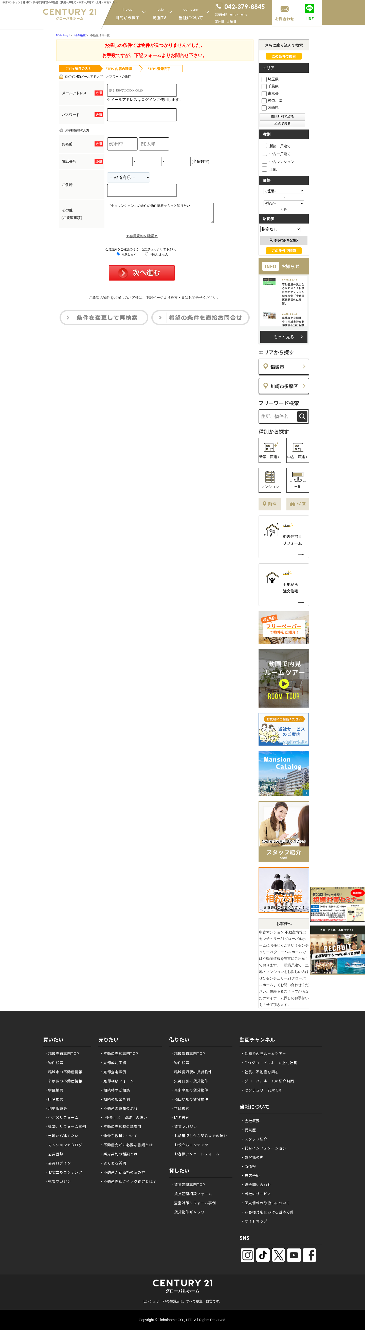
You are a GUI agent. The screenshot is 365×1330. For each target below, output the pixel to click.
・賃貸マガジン (183, 1126)
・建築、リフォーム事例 (65, 1126)
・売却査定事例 (113, 1071)
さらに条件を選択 (284, 240)
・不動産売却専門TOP (119, 1053)
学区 (301, 504)
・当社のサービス (256, 1193)
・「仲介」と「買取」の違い (123, 1117)
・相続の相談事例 (115, 1099)
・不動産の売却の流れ (119, 1108)
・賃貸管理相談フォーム (191, 1193)
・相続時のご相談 (115, 1090)
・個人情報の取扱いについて (265, 1202)
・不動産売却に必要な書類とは (126, 1144)
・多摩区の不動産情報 (63, 1080)
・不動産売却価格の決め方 (122, 1172)
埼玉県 (270, 79)
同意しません (156, 258)
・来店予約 (250, 1175)
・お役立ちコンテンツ (63, 1172)
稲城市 (277, 366)
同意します (127, 258)
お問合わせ (284, 18)
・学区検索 (53, 1090)
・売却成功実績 (113, 1062)
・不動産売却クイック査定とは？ (128, 1181)
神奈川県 (272, 100)
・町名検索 (53, 1099)
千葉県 (270, 86)
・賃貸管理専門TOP (187, 1184)
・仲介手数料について (119, 1135)
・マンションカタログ (63, 1144)
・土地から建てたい (61, 1135)
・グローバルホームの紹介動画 (267, 1080)
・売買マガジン (57, 1181)
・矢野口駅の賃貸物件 (189, 1080)
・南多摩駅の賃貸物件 (189, 1090)
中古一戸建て (276, 153)
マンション (270, 486)
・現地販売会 (55, 1108)
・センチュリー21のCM (261, 1090)
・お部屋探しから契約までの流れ (198, 1135)
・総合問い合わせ (256, 1184)
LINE (309, 18)
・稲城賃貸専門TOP (187, 1053)
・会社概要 (250, 1120)
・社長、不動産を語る (260, 1071)
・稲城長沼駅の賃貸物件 (191, 1071)
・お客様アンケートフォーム (195, 1153)
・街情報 (248, 1166)
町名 (272, 504)
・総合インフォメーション (263, 1148)
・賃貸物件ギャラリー (189, 1211)
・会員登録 (53, 1153)
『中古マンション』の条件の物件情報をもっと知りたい (166, 215)
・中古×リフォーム (61, 1117)
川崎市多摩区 (284, 386)
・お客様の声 (252, 1157)
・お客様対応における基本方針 (267, 1211)
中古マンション (278, 161)
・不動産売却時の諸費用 (120, 1126)
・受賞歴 (248, 1129)
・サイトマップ (254, 1221)
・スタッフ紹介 (254, 1138)
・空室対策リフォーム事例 (193, 1202)
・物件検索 (53, 1062)
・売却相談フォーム (117, 1080)
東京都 (270, 93)
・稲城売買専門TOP (61, 1053)
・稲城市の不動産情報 (63, 1071)
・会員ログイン (57, 1163)
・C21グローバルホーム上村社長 (269, 1062)
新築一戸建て (276, 145)
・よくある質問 (113, 1163)
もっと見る (284, 337)
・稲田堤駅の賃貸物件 (189, 1099)
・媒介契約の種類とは (119, 1153)
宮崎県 (270, 107)
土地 (269, 169)
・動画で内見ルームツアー (263, 1053)
